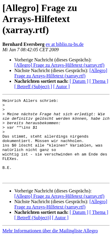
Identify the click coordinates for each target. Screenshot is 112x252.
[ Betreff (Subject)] (32, 233)
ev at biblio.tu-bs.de (65, 44)
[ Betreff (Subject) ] (33, 86)
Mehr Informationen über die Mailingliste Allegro (50, 246)
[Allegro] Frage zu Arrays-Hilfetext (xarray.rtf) (59, 65)
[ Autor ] (61, 86)
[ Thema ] (99, 81)
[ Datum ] (79, 81)
